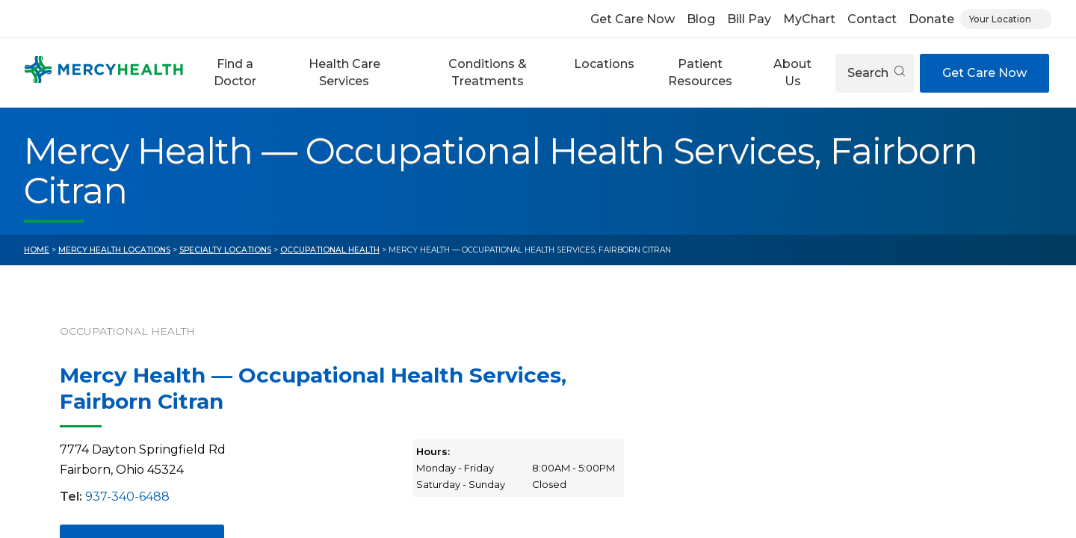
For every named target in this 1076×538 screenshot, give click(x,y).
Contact (872, 19)
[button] (234, 73)
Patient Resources (700, 72)
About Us (792, 72)
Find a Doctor (235, 72)
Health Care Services (344, 72)
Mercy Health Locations (114, 250)
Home (36, 250)
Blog (701, 19)
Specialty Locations (225, 250)
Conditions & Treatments (487, 72)
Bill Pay (749, 19)
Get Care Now (632, 19)
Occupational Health (330, 250)
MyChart (809, 19)
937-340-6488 (127, 496)
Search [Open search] (876, 73)
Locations (604, 64)
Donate (931, 19)
